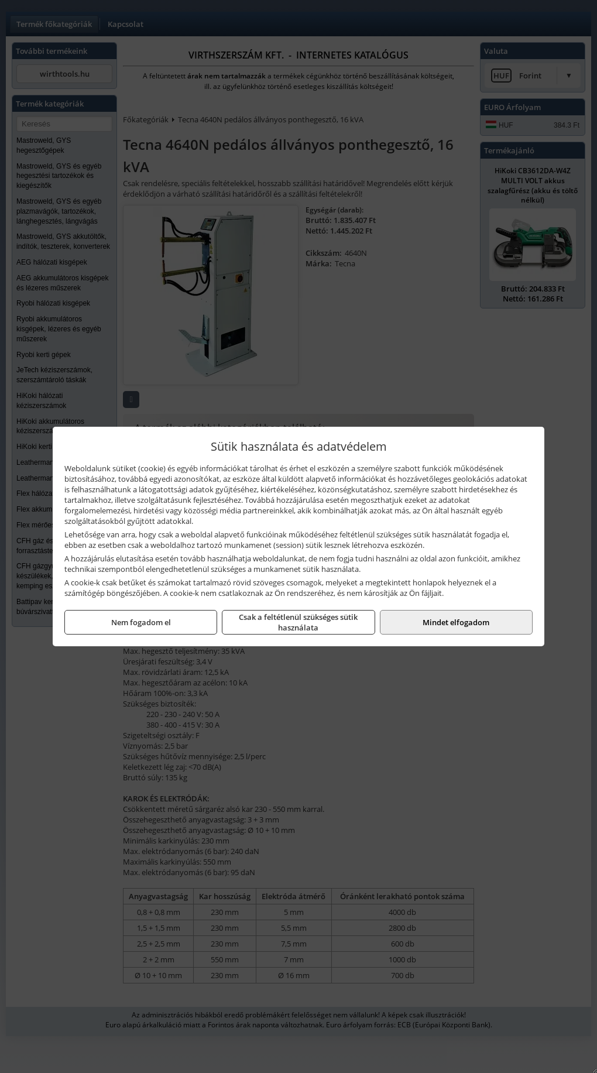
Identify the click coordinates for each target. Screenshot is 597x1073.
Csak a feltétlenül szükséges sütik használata (298, 622)
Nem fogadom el (141, 622)
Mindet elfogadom (456, 622)
